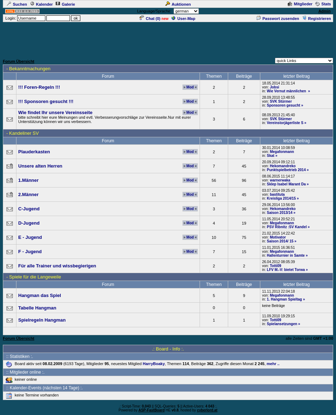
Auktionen (178, 4)
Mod (190, 87)
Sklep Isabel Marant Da (286, 184)
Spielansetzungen (282, 324)
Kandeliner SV (24, 133)
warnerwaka (280, 180)
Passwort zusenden (277, 18)
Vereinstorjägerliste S (285, 123)
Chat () (150, 18)
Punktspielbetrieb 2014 (286, 170)
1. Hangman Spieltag (284, 299)
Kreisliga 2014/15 (281, 198)
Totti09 (275, 266)
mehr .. (273, 364)
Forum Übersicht (18, 61)
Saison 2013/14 (279, 213)
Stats (323, 4)
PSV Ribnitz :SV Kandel (287, 227)
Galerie (65, 4)
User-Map (183, 18)
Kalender (41, 4)
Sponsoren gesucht (283, 105)
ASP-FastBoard (152, 410)
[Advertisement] (168, 39)
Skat (270, 156)
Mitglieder (300, 4)
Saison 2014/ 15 (280, 241)
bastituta (277, 194)
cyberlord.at (207, 410)
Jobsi (274, 87)
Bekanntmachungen (30, 68)
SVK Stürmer (281, 101)
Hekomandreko (283, 166)
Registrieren (316, 18)
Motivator (278, 237)
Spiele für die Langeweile (35, 277)
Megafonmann (282, 152)
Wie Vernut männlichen (287, 91)
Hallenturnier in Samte (286, 255)
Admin (325, 11)
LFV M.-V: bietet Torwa (286, 270)
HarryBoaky (154, 364)
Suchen (17, 4)
